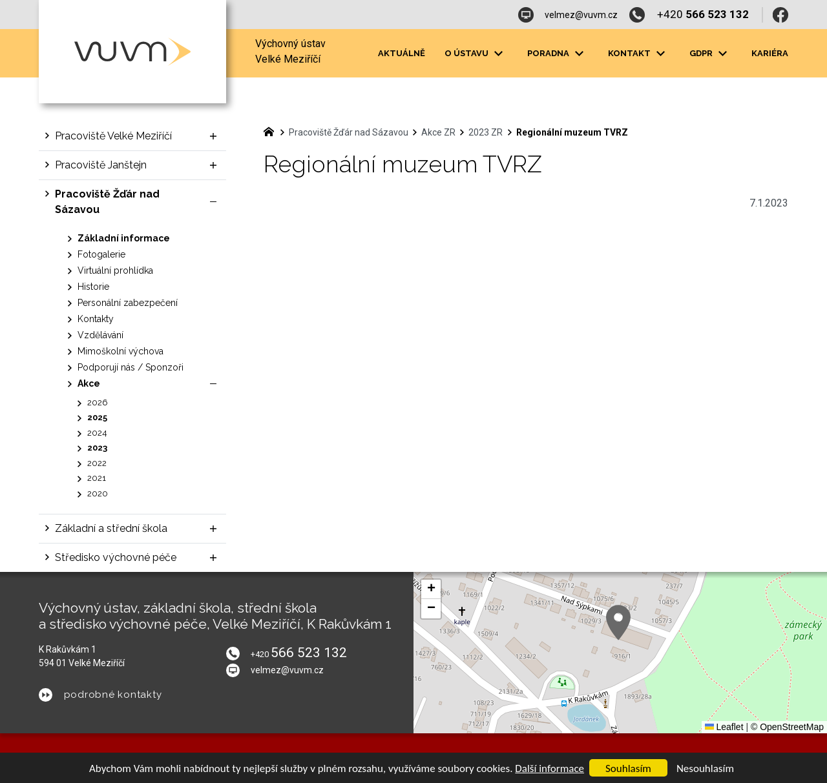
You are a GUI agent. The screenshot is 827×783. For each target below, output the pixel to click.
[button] (618, 622)
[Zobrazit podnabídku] (498, 53)
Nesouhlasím (705, 768)
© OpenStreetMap (787, 727)
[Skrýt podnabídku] (213, 202)
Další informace (549, 768)
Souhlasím (628, 768)
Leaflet (724, 727)
